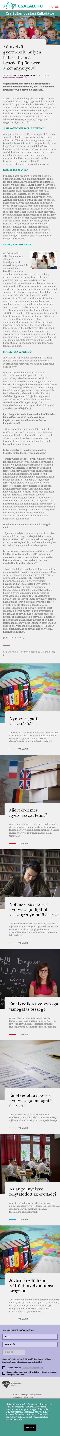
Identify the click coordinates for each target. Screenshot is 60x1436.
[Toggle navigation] (55, 6)
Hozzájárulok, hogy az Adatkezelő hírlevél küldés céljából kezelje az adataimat (31, 1373)
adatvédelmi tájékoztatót (32, 1367)
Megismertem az (25, 1367)
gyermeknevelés (30, 651)
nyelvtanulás (10, 651)
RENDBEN (30, 1427)
